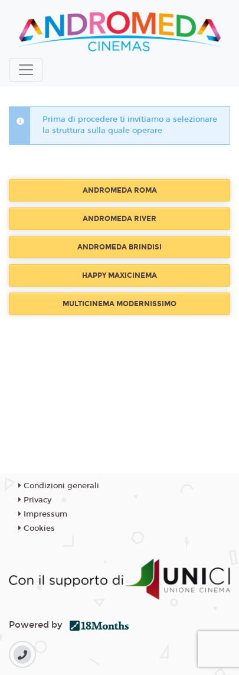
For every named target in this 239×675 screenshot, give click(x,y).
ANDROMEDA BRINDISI (119, 247)
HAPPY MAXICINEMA (119, 275)
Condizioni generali (58, 486)
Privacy (34, 500)
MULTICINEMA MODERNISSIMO (119, 304)
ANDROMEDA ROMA (120, 190)
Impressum (42, 514)
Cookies (36, 528)
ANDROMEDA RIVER (119, 219)
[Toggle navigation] (25, 70)
